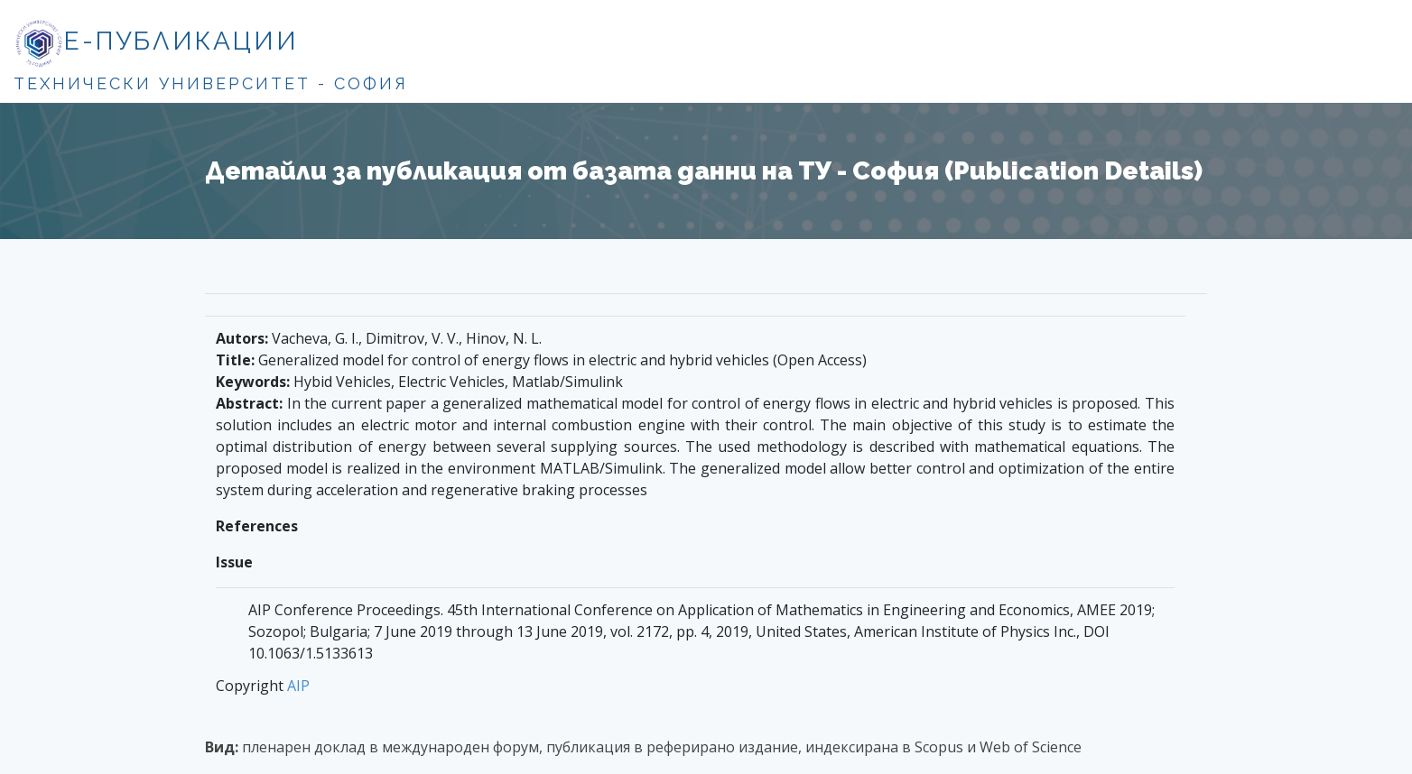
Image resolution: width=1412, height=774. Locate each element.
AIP (298, 686)
